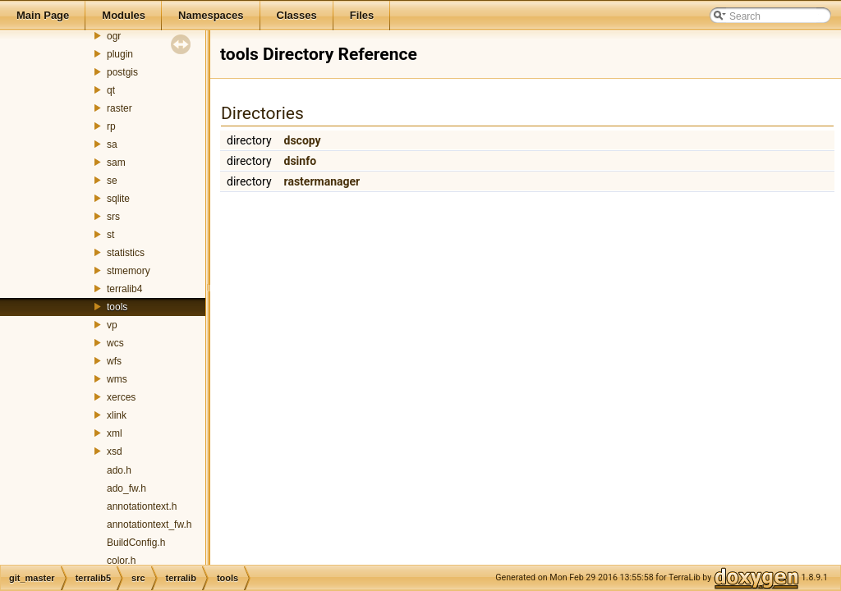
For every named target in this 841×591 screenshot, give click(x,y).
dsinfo (300, 160)
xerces (121, 397)
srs (113, 216)
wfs (114, 361)
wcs (115, 343)
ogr (114, 36)
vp (112, 325)
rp (111, 126)
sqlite (118, 198)
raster (119, 108)
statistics (126, 253)
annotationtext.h (142, 506)
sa (112, 144)
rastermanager (322, 181)
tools (117, 307)
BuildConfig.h (136, 542)
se (112, 180)
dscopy (302, 140)
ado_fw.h (126, 488)
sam (116, 162)
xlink (116, 415)
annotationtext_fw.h (149, 524)
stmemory (128, 271)
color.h (121, 560)
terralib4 (124, 289)
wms (117, 379)
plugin (120, 54)
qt (111, 90)
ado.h (119, 470)
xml (114, 433)
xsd (114, 451)
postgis (122, 72)
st (110, 235)
